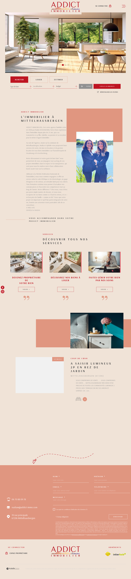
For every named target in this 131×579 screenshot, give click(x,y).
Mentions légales (85, 568)
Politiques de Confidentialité (78, 534)
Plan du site (77, 568)
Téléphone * (101, 487)
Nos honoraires (62, 568)
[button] (63, 65)
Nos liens (99, 568)
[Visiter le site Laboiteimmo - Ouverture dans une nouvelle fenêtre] (12, 569)
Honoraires (69, 568)
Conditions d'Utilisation (92, 534)
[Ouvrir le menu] (124, 6)
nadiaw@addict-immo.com (24, 507)
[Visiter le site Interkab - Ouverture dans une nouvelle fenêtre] (119, 554)
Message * (59, 497)
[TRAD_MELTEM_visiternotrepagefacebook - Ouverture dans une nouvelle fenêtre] (2, 287)
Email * (57, 487)
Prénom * (99, 476)
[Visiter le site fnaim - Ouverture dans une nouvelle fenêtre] (108, 554)
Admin (93, 568)
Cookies (114, 568)
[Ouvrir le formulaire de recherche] (85, 86)
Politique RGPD (107, 568)
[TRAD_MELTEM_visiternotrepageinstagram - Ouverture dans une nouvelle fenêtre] (2, 291)
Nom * (56, 476)
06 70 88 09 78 (19, 499)
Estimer (58, 79)
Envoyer (118, 517)
